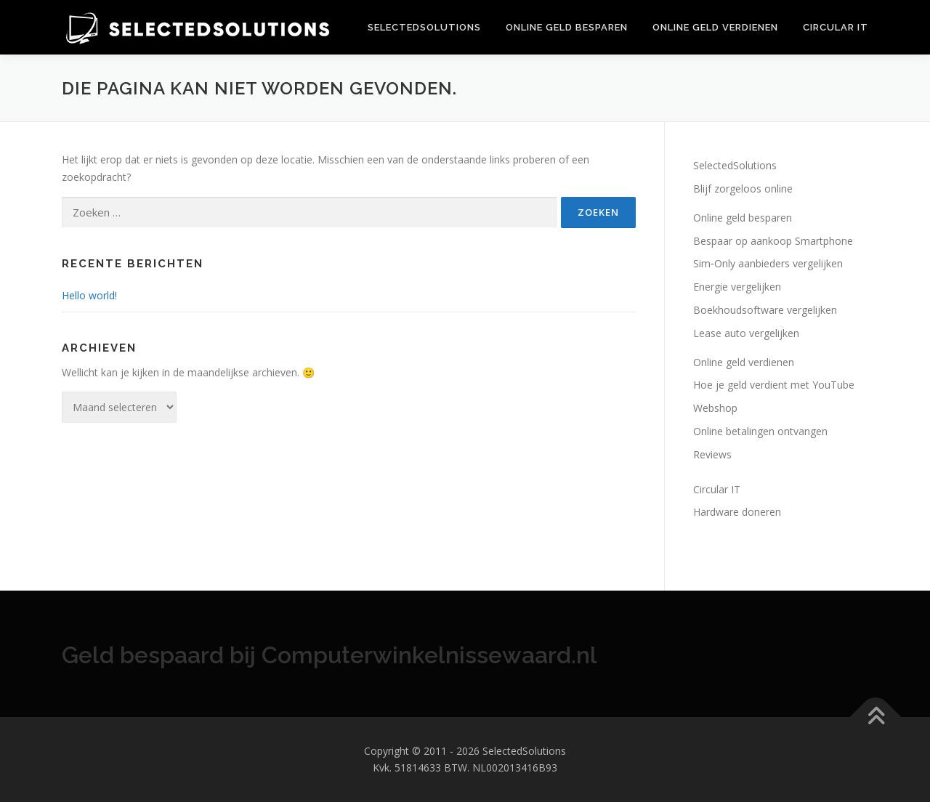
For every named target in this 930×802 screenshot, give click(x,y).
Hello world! (89, 295)
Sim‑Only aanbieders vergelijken (768, 263)
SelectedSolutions (424, 27)
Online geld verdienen (715, 27)
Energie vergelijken (737, 286)
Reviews (712, 454)
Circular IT (835, 27)
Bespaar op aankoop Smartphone (773, 241)
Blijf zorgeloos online (743, 188)
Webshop (715, 408)
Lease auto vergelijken (746, 333)
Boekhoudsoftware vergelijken (765, 310)
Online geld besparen (567, 27)
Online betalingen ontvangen (760, 431)
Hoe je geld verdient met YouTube (773, 385)
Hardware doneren (737, 512)
